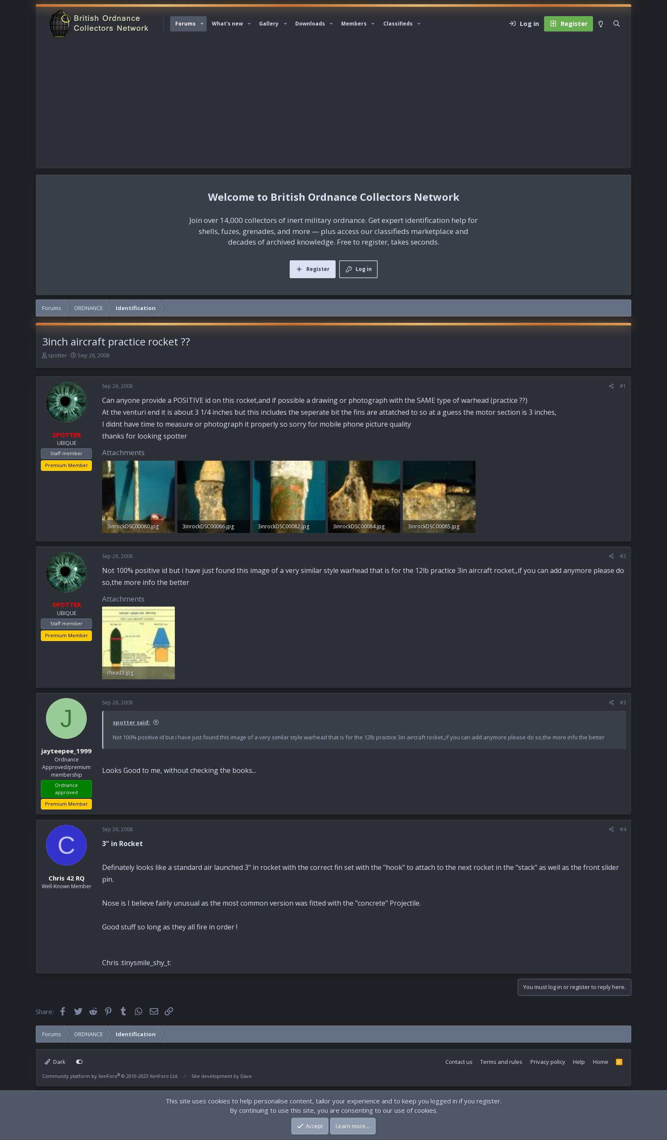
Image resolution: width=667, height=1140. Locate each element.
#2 (623, 556)
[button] (202, 23)
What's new (227, 23)
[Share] (611, 386)
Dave (246, 1076)
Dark (55, 1062)
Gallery (269, 23)
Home (600, 1062)
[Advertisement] (333, 104)
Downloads (310, 23)
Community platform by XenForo (110, 1076)
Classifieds (398, 23)
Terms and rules (501, 1062)
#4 (623, 829)
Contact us (459, 1062)
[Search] (616, 23)
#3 (623, 702)
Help (579, 1062)
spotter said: (131, 722)
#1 (623, 386)
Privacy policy (547, 1062)
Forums (185, 23)
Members (354, 23)
